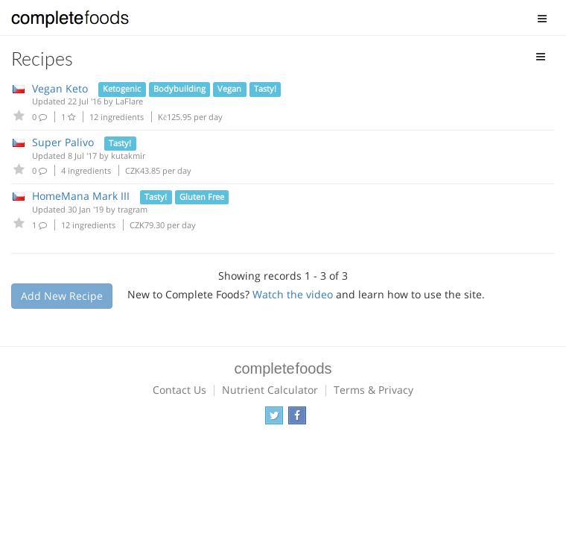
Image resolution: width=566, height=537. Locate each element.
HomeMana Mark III (81, 196)
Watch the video (292, 294)
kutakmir (128, 155)
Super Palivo (63, 142)
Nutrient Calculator (270, 390)
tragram (132, 209)
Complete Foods (70, 21)
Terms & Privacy (373, 390)
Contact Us (179, 390)
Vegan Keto (60, 88)
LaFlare (129, 101)
